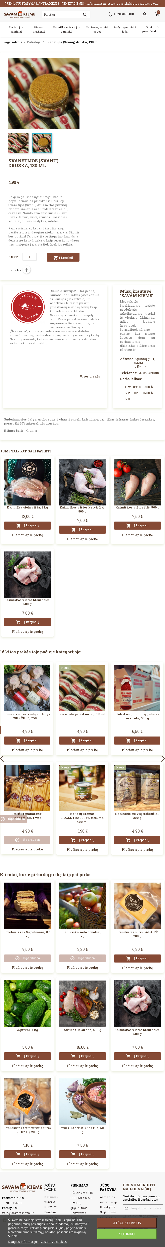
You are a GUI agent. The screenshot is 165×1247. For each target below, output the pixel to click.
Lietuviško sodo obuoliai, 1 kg (82, 934)
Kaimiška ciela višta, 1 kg (27, 507)
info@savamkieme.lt (18, 1213)
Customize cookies (54, 1242)
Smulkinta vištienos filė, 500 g (82, 1130)
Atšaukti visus (127, 1222)
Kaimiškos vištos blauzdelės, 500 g (27, 602)
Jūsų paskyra (108, 1187)
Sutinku (127, 1234)
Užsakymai (108, 1207)
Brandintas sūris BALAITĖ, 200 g (137, 934)
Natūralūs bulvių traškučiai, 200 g (137, 816)
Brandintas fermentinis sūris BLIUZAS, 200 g (27, 1130)
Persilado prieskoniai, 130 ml (82, 714)
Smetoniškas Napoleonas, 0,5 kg (27, 934)
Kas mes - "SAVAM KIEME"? (51, 1202)
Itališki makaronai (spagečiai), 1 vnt (27, 816)
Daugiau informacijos (23, 1242)
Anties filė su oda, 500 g (82, 1030)
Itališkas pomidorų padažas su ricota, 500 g (137, 716)
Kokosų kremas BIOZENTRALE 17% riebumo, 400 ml (82, 818)
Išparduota (27, 840)
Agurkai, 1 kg (27, 1030)
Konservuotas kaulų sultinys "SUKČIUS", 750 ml (27, 716)
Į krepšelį (63, 258)
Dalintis (26, 270)
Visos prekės (90, 376)
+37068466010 (12, 1203)
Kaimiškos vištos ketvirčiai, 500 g (82, 509)
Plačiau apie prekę (27, 535)
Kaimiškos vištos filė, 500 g (137, 507)
